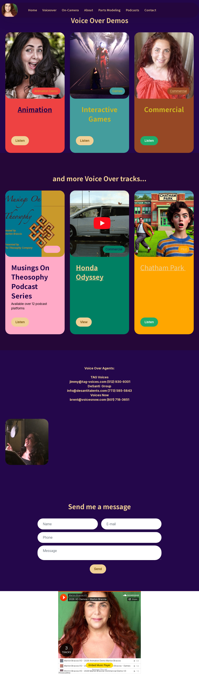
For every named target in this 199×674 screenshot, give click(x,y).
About (88, 10)
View (83, 322)
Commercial (178, 91)
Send (98, 569)
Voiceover (49, 10)
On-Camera (70, 10)
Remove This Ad (99, 669)
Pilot (184, 249)
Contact (150, 10)
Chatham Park (162, 267)
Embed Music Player (99, 665)
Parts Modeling (109, 10)
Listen (20, 141)
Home (32, 10)
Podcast (52, 249)
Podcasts (132, 10)
